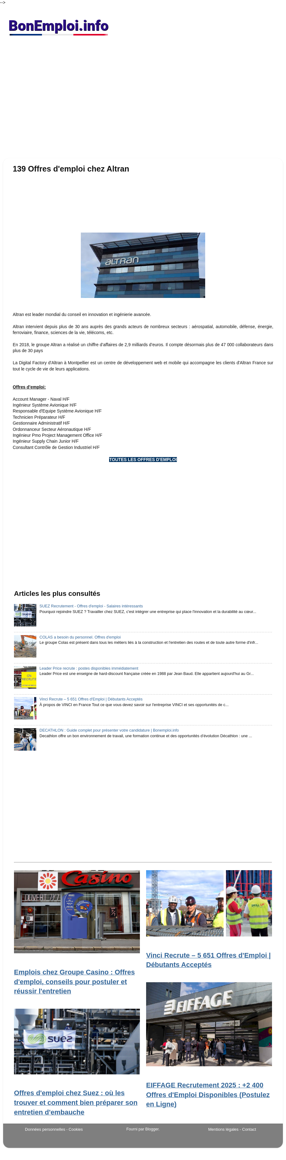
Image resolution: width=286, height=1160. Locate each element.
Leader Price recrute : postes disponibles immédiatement (88, 668)
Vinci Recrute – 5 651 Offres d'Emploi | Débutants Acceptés (90, 699)
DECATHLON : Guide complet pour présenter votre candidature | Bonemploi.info (109, 730)
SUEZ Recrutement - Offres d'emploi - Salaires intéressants (91, 606)
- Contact (248, 1129)
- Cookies (74, 1129)
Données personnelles (45, 1129)
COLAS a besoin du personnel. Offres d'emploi (80, 637)
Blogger (152, 1129)
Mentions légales (223, 1129)
